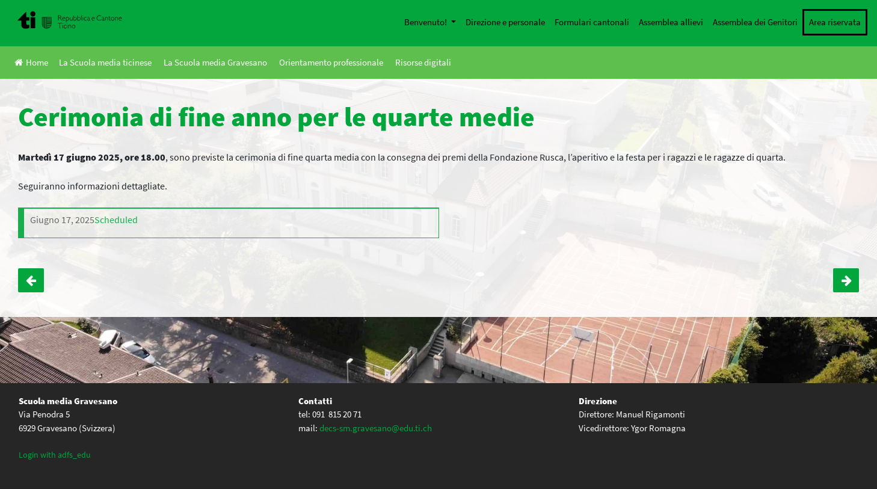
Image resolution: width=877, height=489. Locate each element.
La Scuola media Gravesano (215, 62)
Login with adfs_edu (55, 454)
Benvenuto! (426, 22)
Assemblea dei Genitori (755, 22)
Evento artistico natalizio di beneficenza (31, 280)
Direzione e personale (505, 22)
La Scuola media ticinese (105, 62)
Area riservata (835, 22)
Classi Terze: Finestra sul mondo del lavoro (846, 280)
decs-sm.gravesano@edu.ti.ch (375, 428)
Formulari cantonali (592, 22)
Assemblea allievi (671, 22)
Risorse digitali (423, 62)
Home (31, 62)
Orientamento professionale (331, 62)
